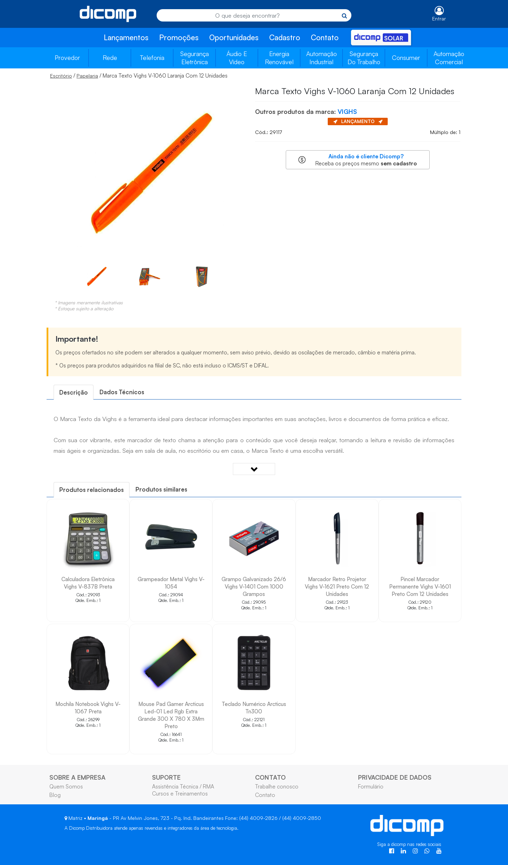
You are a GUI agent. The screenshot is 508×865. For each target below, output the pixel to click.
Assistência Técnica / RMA (183, 786)
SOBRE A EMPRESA (77, 777)
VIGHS (347, 111)
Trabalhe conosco (276, 786)
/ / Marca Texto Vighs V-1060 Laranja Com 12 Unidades (139, 75)
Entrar (439, 19)
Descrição (73, 392)
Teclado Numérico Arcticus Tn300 (254, 707)
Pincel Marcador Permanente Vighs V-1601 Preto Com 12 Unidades (420, 586)
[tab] (73, 392)
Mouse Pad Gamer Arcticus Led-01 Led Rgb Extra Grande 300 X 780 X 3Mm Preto (171, 715)
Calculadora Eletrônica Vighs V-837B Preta (88, 582)
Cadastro (284, 37)
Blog (55, 794)
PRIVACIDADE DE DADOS (394, 777)
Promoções (179, 37)
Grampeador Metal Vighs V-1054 (171, 582)
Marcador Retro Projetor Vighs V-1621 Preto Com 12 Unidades (337, 586)
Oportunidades (234, 37)
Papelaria (87, 76)
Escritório (61, 76)
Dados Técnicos (121, 392)
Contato (325, 37)
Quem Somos (66, 786)
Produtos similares (161, 489)
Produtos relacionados (91, 489)
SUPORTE (166, 777)
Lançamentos (126, 37)
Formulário (370, 786)
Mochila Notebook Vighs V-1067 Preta (88, 707)
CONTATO (270, 777)
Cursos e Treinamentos (180, 793)
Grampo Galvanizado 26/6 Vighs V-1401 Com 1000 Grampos (254, 586)
